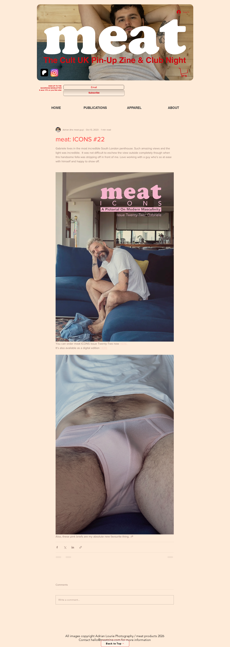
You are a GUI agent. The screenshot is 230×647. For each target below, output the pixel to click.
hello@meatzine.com (105, 640)
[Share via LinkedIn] (72, 547)
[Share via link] (80, 547)
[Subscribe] (94, 93)
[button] (184, 72)
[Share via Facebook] (57, 547)
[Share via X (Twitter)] (64, 547)
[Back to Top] (115, 643)
